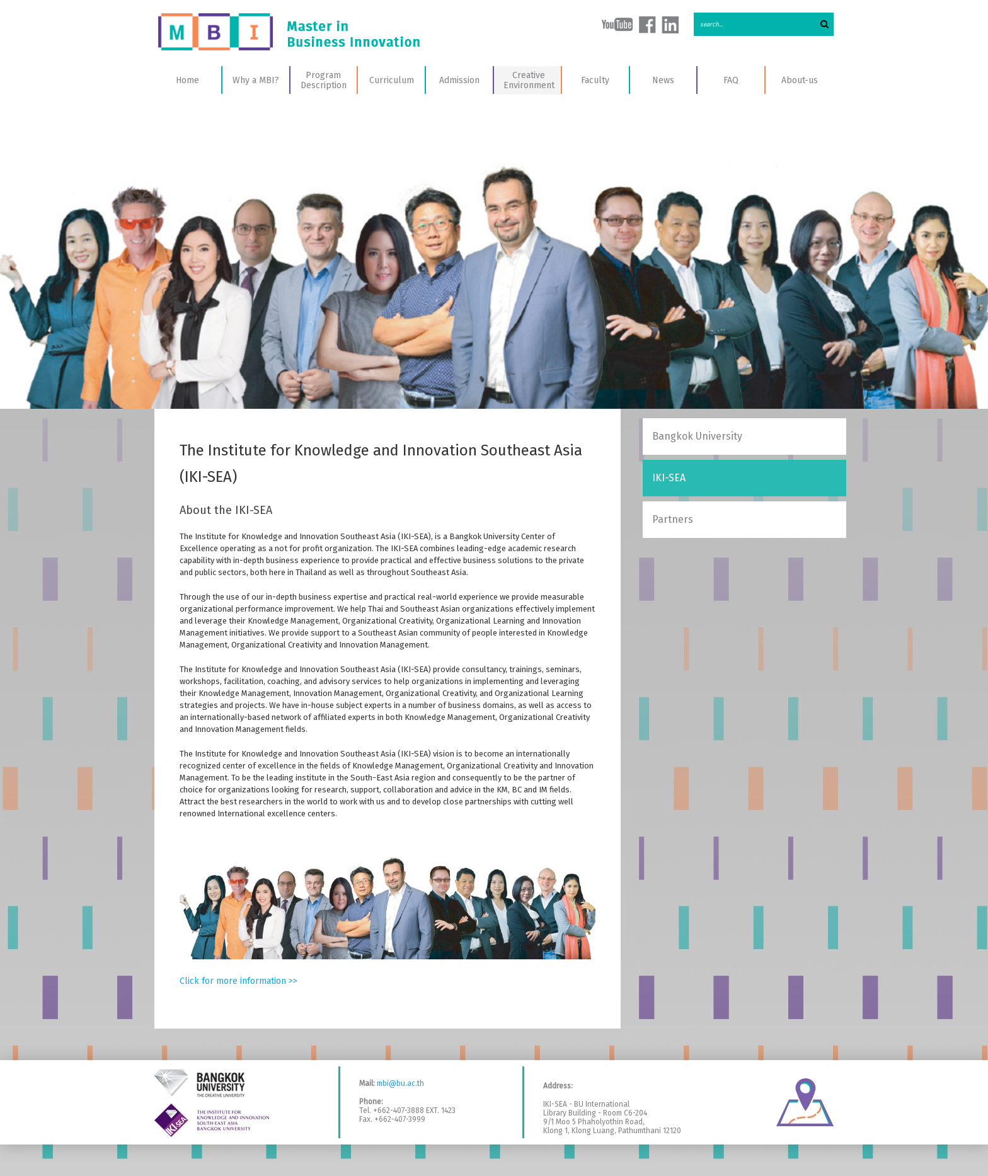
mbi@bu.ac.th (400, 1083)
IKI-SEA (669, 478)
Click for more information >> (238, 981)
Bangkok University (697, 436)
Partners (672, 519)
